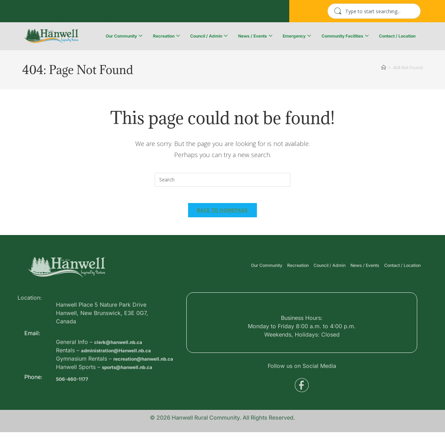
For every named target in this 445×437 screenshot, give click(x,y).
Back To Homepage (222, 215)
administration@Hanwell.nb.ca (122, 379)
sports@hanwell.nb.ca (132, 404)
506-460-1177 (75, 392)
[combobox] (374, 11)
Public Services (120, 13)
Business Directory (56, 13)
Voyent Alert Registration (195, 13)
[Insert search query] (222, 180)
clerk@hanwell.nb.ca (122, 370)
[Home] (383, 67)
